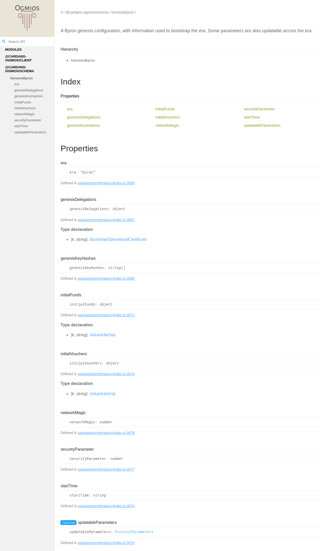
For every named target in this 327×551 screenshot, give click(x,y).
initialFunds (22, 102)
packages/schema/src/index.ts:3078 (106, 433)
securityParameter (27, 120)
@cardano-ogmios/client (18, 58)
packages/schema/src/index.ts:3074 (106, 374)
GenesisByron (21, 78)
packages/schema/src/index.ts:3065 (106, 183)
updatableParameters (30, 132)
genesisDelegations (28, 90)
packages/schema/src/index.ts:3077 (106, 469)
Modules (13, 49)
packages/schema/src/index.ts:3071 (106, 315)
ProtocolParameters (134, 532)
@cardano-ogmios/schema (19, 69)
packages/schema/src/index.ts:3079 (106, 543)
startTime (21, 126)
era (16, 84)
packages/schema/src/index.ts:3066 (106, 278)
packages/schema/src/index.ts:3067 (106, 220)
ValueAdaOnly (103, 335)
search (4, 41)
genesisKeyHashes (28, 96)
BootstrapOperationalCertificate (118, 239)
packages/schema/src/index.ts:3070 (106, 506)
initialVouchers (25, 108)
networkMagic (24, 114)
